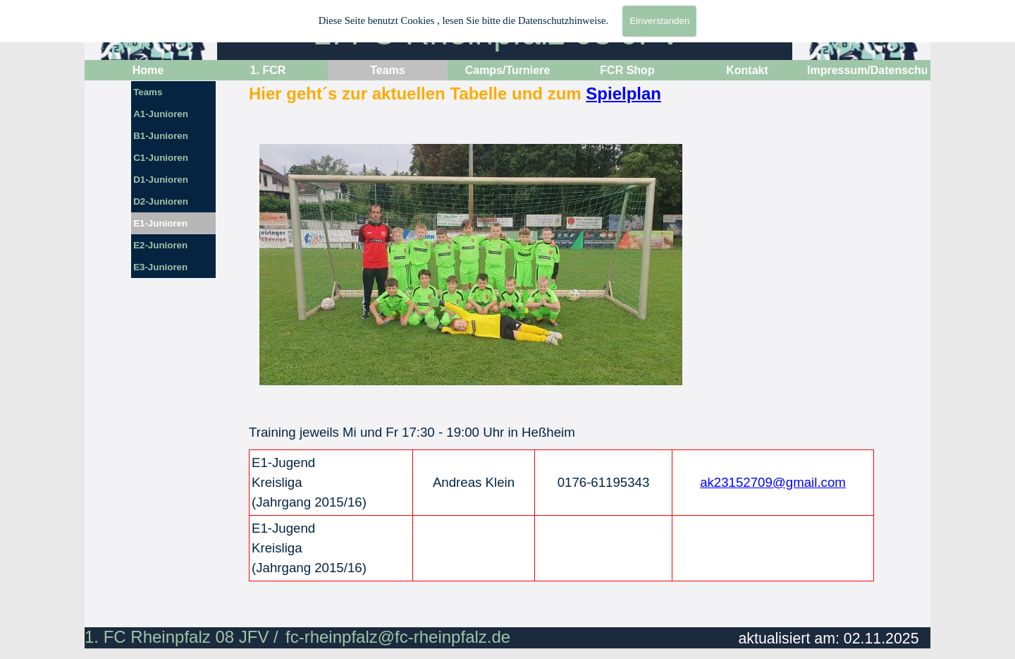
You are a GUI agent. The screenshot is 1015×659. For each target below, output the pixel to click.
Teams (147, 92)
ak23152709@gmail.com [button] (773, 482)
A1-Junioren (160, 114)
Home (148, 70)
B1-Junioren (160, 136)
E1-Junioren (160, 223)
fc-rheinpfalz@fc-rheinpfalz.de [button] (397, 636)
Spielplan (623, 93)
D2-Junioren (160, 201)
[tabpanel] (566, 103)
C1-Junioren (160, 157)
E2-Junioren (160, 245)
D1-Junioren (160, 179)
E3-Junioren (160, 267)
